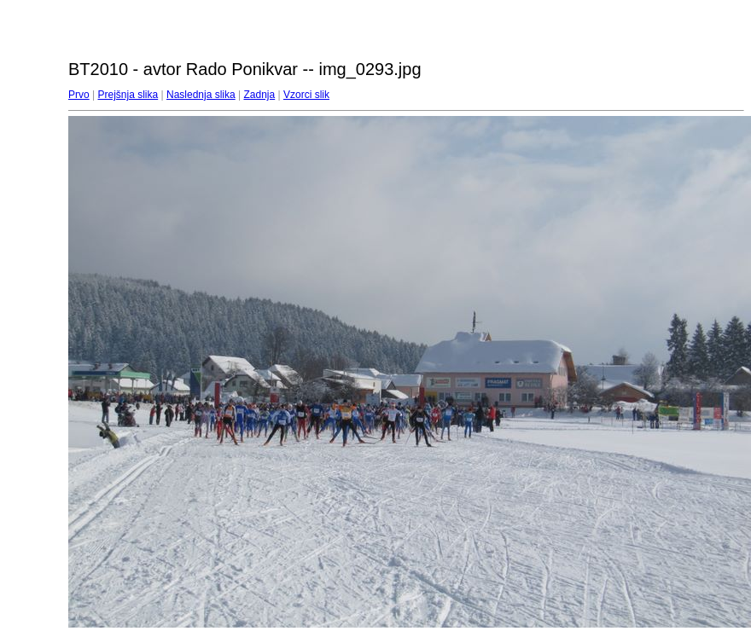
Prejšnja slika (127, 95)
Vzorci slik (306, 95)
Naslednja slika (201, 95)
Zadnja (260, 95)
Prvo (79, 95)
